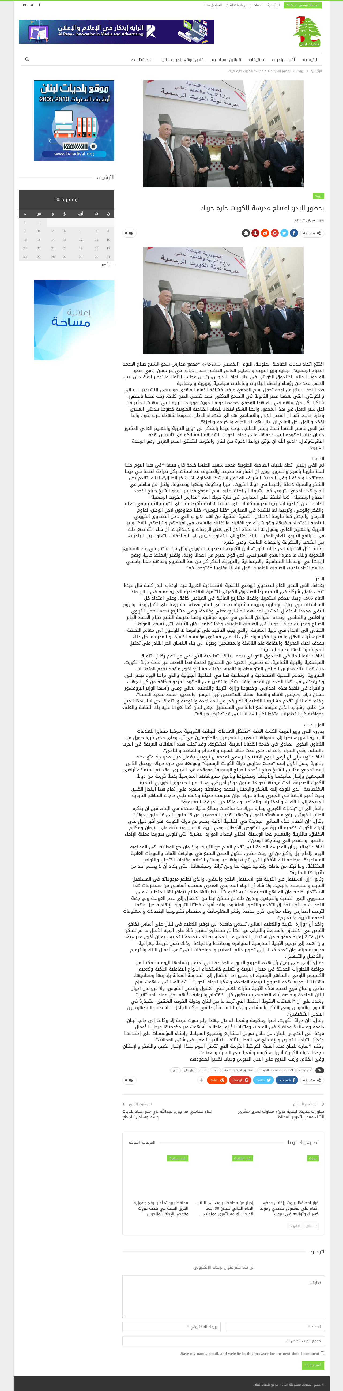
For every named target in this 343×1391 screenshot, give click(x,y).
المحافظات (144, 59)
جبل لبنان (189, 1069)
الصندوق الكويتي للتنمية (239, 1069)
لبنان (175, 1069)
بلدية (203, 1069)
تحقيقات (256, 59)
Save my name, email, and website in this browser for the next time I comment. (249, 1351)
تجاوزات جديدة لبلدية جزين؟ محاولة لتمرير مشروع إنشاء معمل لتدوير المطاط (281, 1112)
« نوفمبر (108, 264)
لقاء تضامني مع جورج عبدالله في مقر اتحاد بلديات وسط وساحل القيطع (167, 1112)
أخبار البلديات (283, 59)
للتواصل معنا (212, 5)
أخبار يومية (305, 1069)
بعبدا (215, 1069)
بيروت (318, 196)
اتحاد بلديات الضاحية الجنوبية (276, 1069)
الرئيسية (273, 5)
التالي (295, 1224)
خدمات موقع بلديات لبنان (244, 5)
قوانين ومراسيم (226, 59)
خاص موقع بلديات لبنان (182, 59)
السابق (311, 1224)
